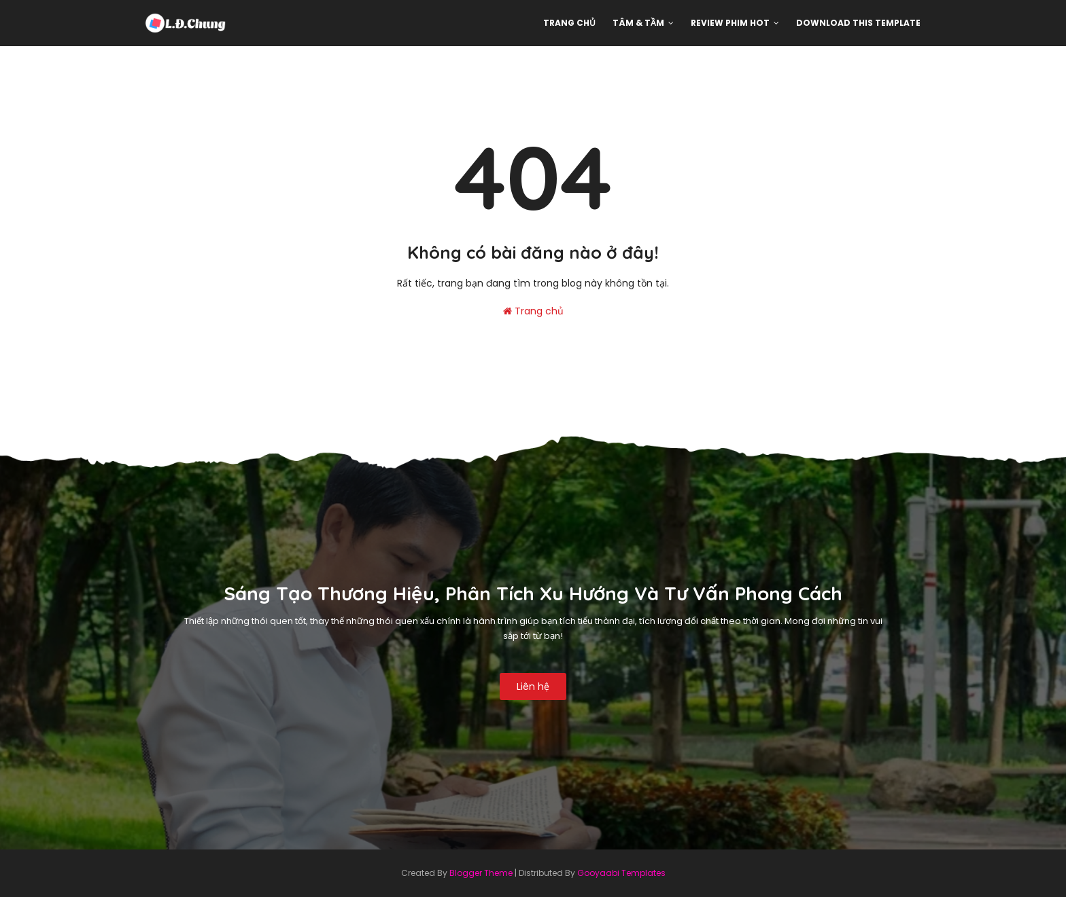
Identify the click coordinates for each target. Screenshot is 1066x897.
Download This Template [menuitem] (858, 23)
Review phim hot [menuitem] (730, 23)
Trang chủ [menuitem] (569, 23)
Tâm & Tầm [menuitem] (638, 23)
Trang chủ (533, 311)
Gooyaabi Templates (621, 873)
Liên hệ (533, 686)
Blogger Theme (481, 873)
